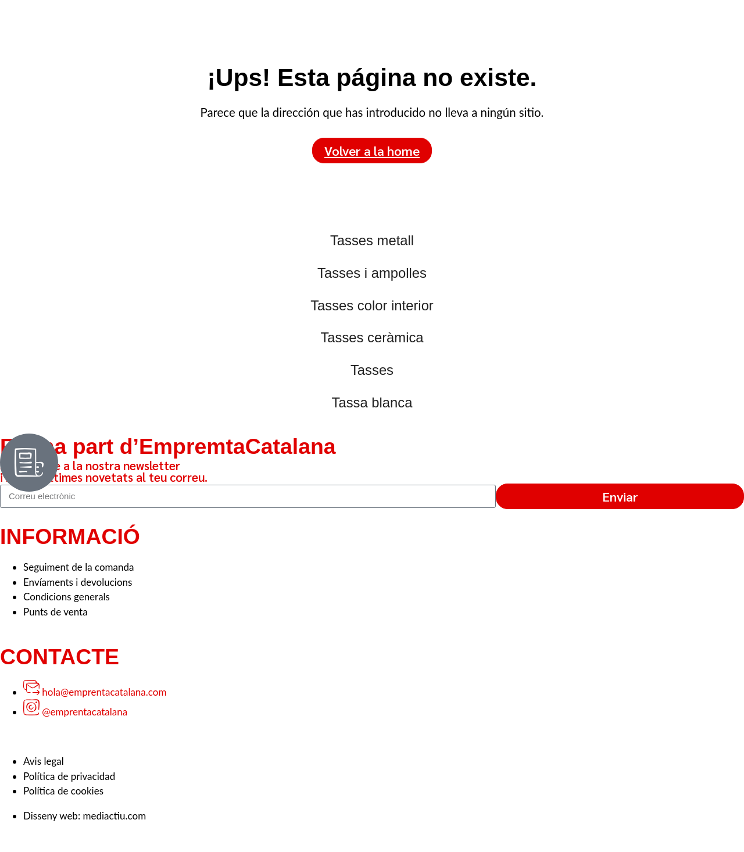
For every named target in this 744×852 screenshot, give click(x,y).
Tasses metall (372, 240)
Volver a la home (372, 150)
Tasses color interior (372, 305)
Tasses (372, 370)
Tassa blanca (372, 402)
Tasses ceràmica (371, 337)
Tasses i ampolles (372, 273)
